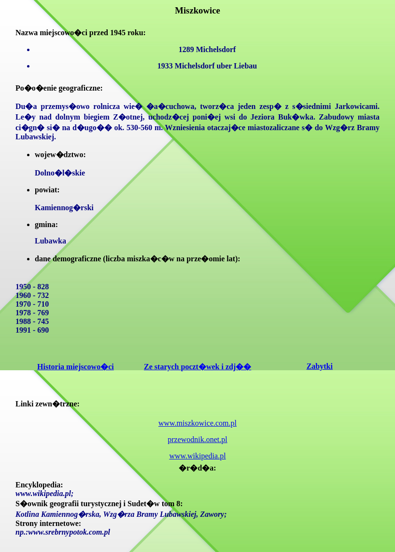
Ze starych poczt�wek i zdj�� (197, 367)
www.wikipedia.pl (197, 456)
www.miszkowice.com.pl (197, 423)
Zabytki (320, 366)
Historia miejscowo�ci (75, 367)
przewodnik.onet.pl (197, 439)
